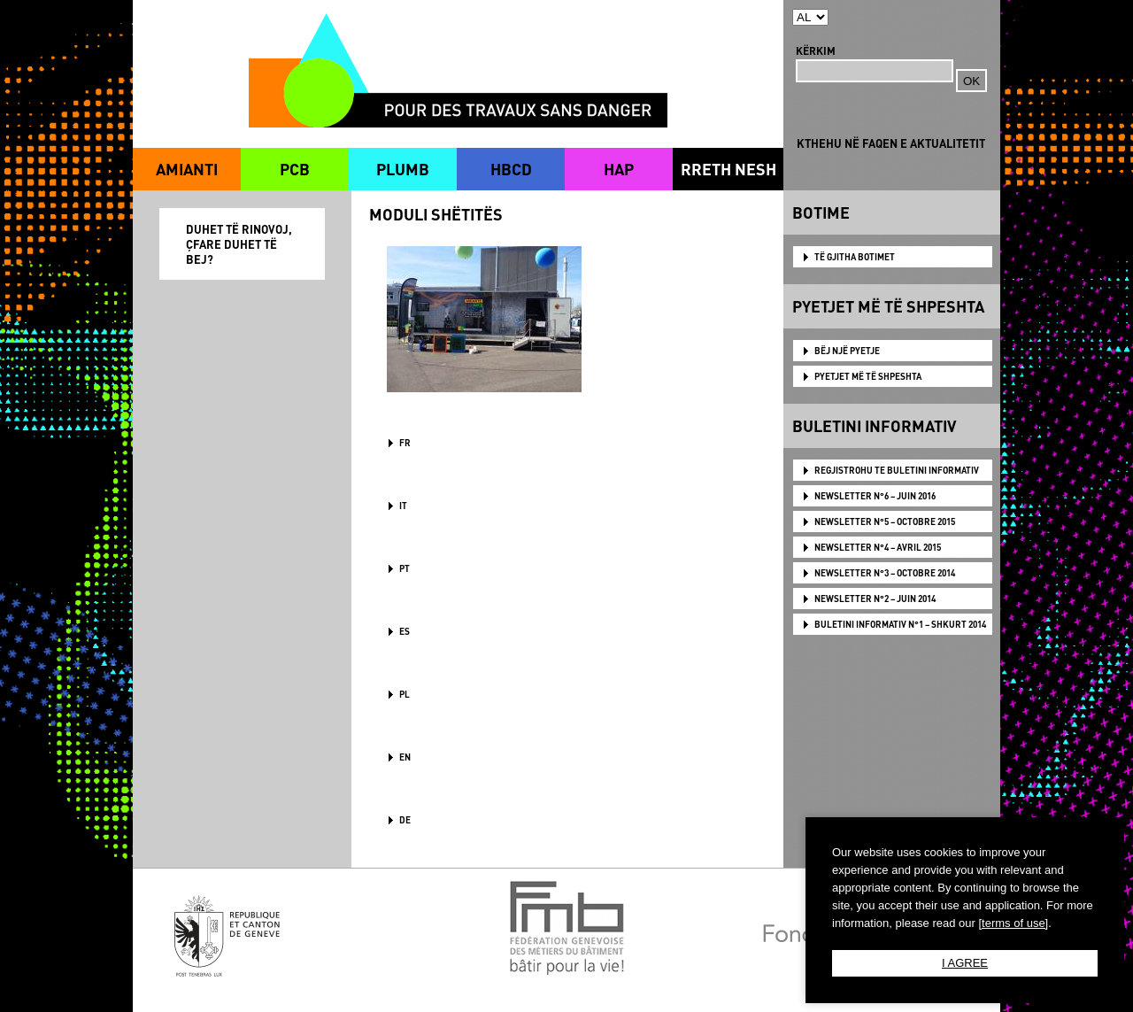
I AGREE (965, 963)
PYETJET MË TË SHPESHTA (867, 376)
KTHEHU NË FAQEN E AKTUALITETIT (891, 143)
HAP (619, 168)
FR (405, 442)
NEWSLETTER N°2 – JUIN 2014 (875, 598)
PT (404, 568)
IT (403, 505)
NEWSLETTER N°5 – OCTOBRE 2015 (884, 521)
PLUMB (402, 168)
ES (404, 631)
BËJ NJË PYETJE (847, 350)
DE (405, 820)
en (405, 757)
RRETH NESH (728, 168)
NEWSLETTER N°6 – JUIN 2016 (875, 496)
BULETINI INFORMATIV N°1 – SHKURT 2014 (900, 624)
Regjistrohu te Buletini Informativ (896, 470)
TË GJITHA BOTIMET (854, 256)
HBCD (511, 168)
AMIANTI (187, 168)
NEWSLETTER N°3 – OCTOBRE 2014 (884, 573)
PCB (295, 168)
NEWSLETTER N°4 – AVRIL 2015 (877, 547)
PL (404, 694)
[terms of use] (1013, 923)
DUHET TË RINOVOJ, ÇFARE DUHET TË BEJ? (239, 244)
